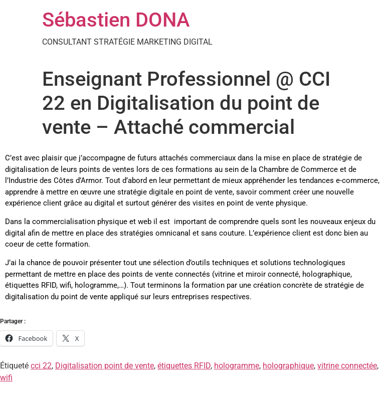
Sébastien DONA (116, 20)
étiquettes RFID (184, 365)
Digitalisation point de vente (104, 365)
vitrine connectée (347, 365)
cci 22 (41, 365)
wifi (6, 377)
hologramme (236, 365)
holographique (288, 365)
